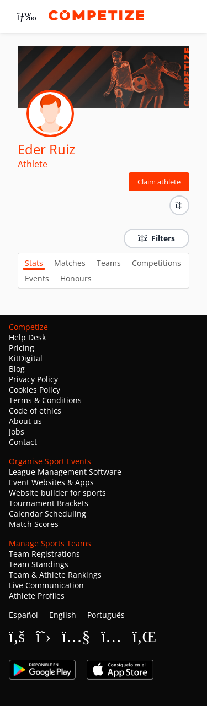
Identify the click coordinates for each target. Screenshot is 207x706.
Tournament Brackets (48, 503)
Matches (70, 263)
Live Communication (46, 585)
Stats (34, 263)
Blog (17, 368)
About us (25, 421)
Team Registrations (44, 553)
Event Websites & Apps (51, 482)
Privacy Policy (33, 379)
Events (37, 278)
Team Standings (38, 564)
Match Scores (34, 524)
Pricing (21, 348)
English (62, 615)
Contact (23, 442)
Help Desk (27, 337)
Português (106, 615)
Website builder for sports (57, 492)
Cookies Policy (34, 389)
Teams (109, 263)
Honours (76, 278)
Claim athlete (159, 182)
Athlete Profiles (37, 595)
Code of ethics (35, 410)
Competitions (156, 263)
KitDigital (26, 358)
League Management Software (65, 471)
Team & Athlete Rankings (55, 574)
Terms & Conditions (45, 400)
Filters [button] (156, 238)
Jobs (16, 431)
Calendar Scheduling (47, 513)
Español (23, 615)
